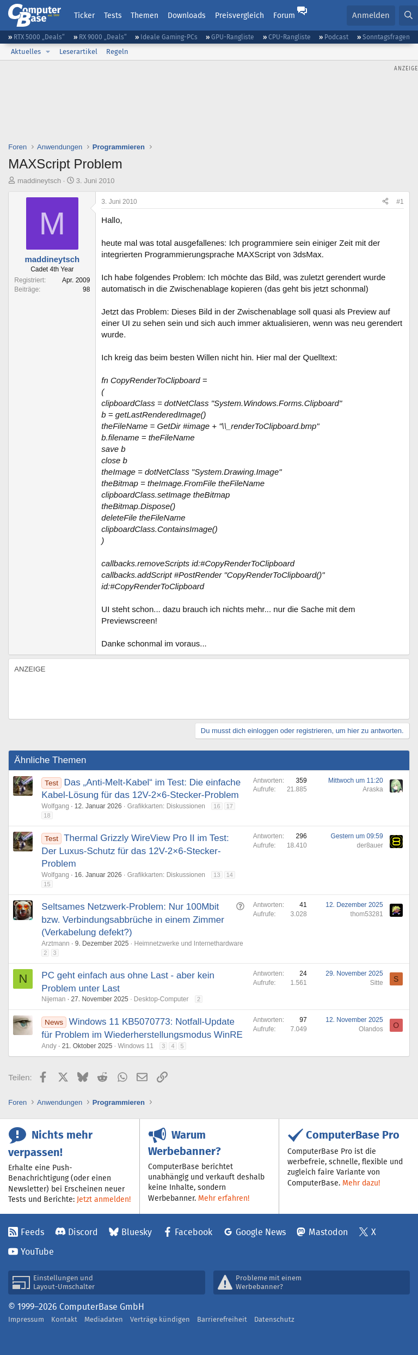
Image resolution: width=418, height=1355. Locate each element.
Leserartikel (78, 51)
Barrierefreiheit (222, 1319)
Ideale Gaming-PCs (169, 36)
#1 (399, 201)
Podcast (336, 36)
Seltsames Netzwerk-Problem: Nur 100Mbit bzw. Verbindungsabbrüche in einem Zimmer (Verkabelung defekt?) (132, 920)
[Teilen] (385, 202)
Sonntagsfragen (386, 36)
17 (229, 806)
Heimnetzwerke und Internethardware (188, 943)
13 (216, 875)
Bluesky (136, 1232)
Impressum (26, 1319)
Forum (284, 15)
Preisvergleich (239, 15)
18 (47, 815)
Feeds (32, 1232)
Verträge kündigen (160, 1319)
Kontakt (64, 1319)
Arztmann (55, 943)
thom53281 (367, 914)
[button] (48, 52)
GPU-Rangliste (232, 36)
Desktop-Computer (161, 999)
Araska (372, 789)
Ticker (84, 15)
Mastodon (328, 1232)
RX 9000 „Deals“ (103, 36)
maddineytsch (39, 181)
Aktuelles (26, 51)
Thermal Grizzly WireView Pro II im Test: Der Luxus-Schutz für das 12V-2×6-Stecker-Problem (135, 851)
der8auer (370, 845)
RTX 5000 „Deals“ (39, 36)
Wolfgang (55, 806)
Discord (83, 1232)
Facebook (193, 1232)
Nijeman (53, 999)
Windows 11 (135, 1046)
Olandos (371, 1029)
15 (47, 884)
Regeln (117, 51)
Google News (261, 1232)
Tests (113, 15)
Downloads (187, 15)
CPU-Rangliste (289, 36)
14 (229, 875)
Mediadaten (103, 1319)
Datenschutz (274, 1319)
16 (216, 806)
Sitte (376, 983)
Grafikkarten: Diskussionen (166, 806)
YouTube (37, 1251)
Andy (48, 1046)
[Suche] (408, 15)
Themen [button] (144, 15)
